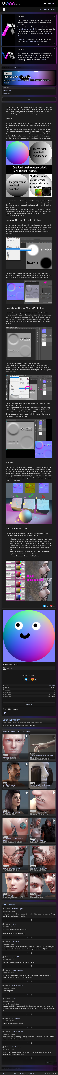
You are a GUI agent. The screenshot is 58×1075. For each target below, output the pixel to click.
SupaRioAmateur (17, 1031)
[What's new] (51, 10)
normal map (38, 80)
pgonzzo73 (15, 957)
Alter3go (14, 999)
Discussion (6, 93)
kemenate (8, 80)
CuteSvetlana (16, 1047)
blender (27, 80)
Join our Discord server (33, 42)
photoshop (46, 80)
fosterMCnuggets (17, 909)
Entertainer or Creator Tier (26, 29)
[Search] (54, 10)
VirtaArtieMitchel (17, 970)
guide (31, 80)
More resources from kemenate (17, 731)
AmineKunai (16, 1018)
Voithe (14, 924)
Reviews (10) (7, 90)
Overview (6, 88)
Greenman (15, 941)
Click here (20, 39)
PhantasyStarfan (17, 985)
